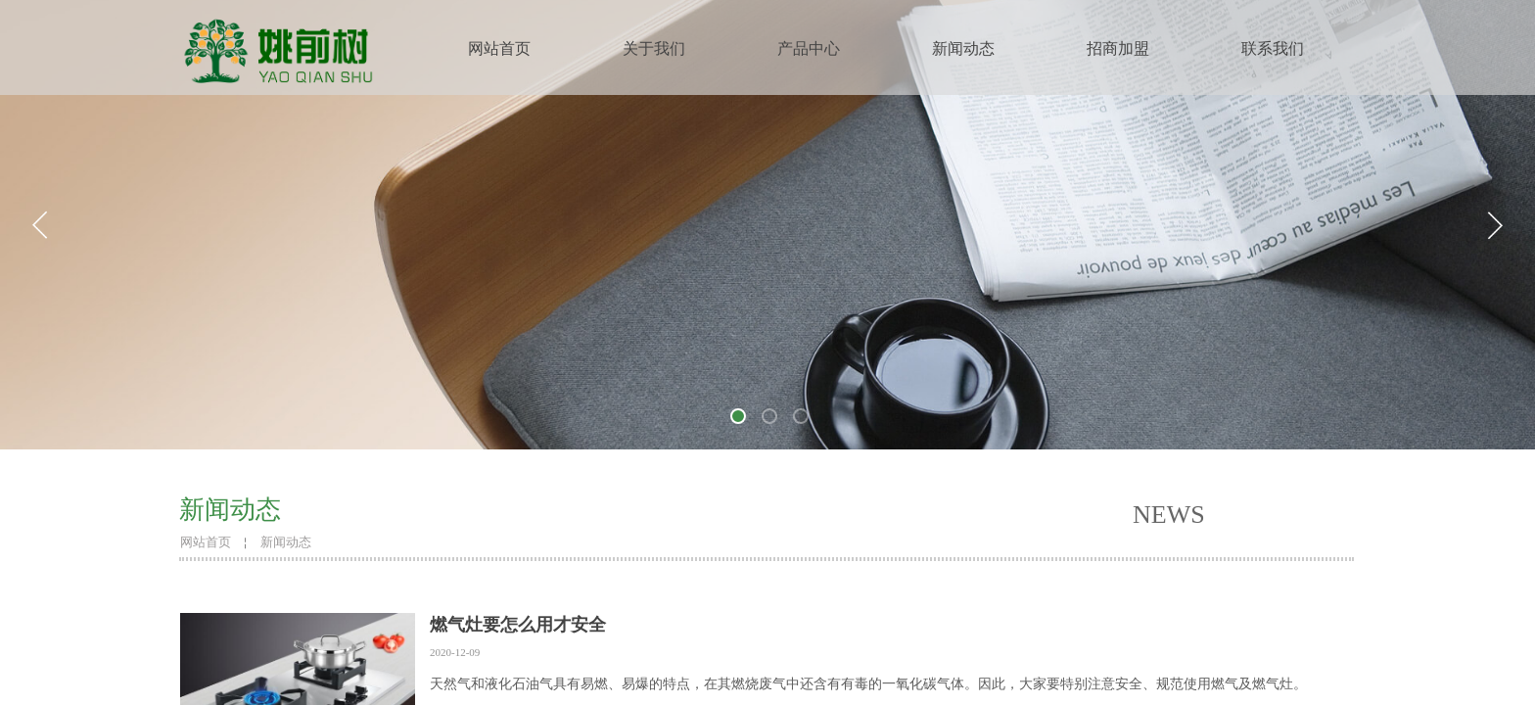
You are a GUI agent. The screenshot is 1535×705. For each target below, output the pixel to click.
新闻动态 (963, 48)
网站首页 (499, 48)
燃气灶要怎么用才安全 (518, 624)
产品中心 (808, 48)
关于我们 (654, 48)
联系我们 (1272, 48)
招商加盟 (1118, 48)
